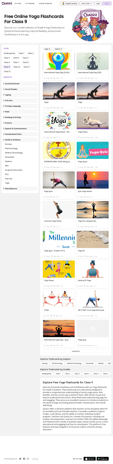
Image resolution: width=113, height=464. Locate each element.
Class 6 (7, 62)
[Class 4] (86, 373)
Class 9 (7, 67)
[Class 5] (96, 373)
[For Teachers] (30, 3)
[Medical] (100, 363)
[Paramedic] (89, 363)
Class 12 (7, 71)
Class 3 (7, 58)
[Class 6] (105, 373)
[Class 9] (58, 49)
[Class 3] (77, 373)
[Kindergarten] (46, 373)
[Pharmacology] (57, 363)
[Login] (98, 3)
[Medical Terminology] (74, 363)
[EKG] (109, 363)
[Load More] (76, 351)
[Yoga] (47, 49)
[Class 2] (67, 373)
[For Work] (18, 3)
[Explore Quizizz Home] (7, 3)
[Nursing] (44, 363)
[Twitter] (20, 459)
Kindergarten (9, 53)
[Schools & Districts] (45, 3)
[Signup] (107, 3)
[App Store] (90, 459)
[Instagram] (28, 459)
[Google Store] (103, 459)
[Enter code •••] (86, 3)
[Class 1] (58, 373)
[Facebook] (24, 459)
